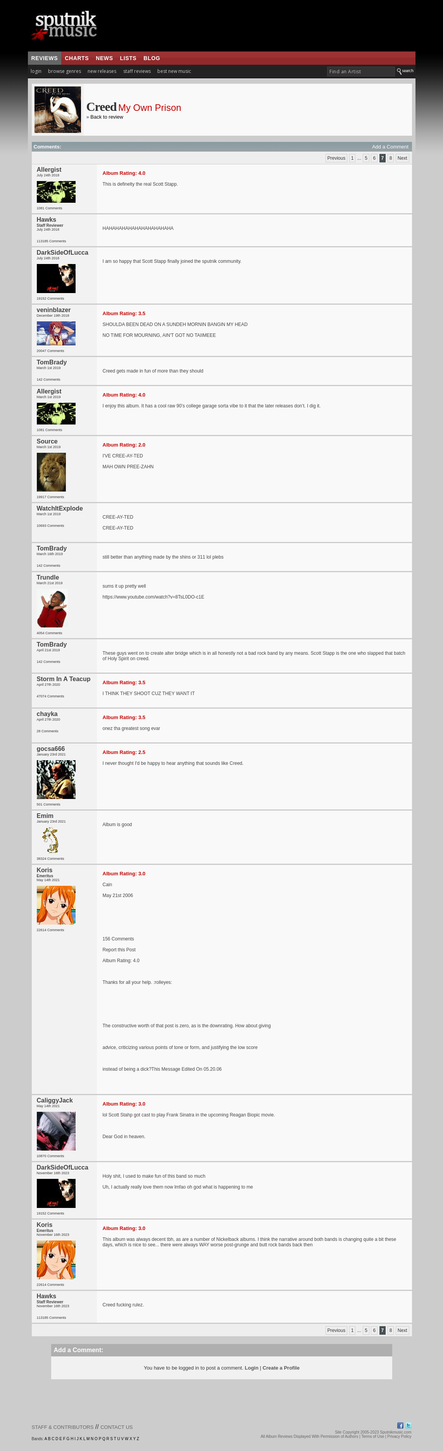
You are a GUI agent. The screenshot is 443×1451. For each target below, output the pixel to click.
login (36, 71)
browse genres (64, 71)
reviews (44, 58)
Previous (337, 158)
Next (402, 158)
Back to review (106, 117)
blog (151, 58)
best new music (174, 71)
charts (77, 58)
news (104, 58)
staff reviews (137, 71)
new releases (102, 71)
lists (128, 58)
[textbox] (361, 71)
